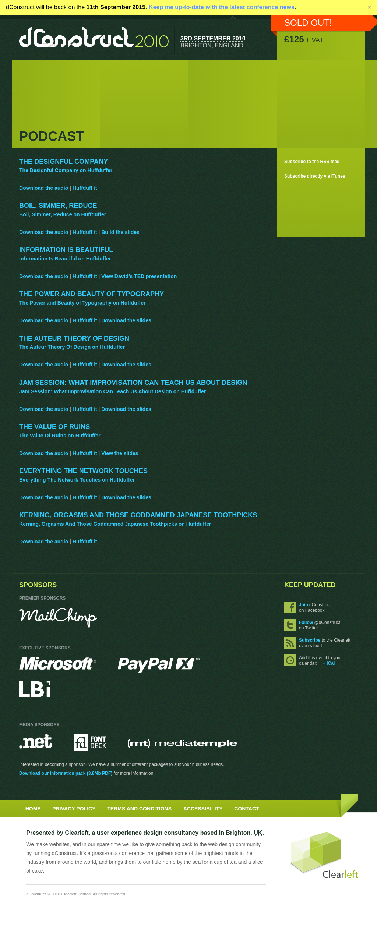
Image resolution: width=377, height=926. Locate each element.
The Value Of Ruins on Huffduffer (60, 436)
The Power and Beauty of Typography (91, 294)
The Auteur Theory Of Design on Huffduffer (72, 347)
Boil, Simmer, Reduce (58, 205)
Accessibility (203, 809)
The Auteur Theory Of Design (74, 338)
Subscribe (309, 640)
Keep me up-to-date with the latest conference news (222, 7)
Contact (246, 809)
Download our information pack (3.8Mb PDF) (65, 773)
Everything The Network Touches (83, 471)
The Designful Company (63, 161)
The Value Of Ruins (54, 426)
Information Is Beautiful (66, 249)
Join (303, 604)
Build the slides (120, 232)
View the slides (119, 453)
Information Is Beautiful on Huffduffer (65, 259)
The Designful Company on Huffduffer (65, 170)
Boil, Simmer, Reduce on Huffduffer (62, 214)
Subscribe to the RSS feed (311, 161)
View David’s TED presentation (139, 276)
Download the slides (126, 320)
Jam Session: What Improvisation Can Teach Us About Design (133, 382)
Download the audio (43, 188)
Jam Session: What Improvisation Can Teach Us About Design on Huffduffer (112, 391)
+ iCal (329, 663)
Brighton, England (211, 45)
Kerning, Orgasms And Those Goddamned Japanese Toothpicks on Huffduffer (115, 524)
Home (33, 809)
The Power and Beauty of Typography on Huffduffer (82, 303)
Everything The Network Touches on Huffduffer (77, 480)
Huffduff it (85, 188)
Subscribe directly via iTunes (314, 176)
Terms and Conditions (139, 809)
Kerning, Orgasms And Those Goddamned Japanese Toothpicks (138, 515)
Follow (306, 622)
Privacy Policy (73, 809)
